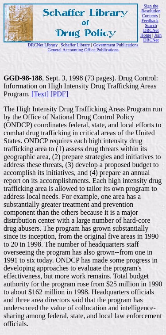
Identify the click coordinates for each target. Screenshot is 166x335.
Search (151, 25)
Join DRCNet (152, 37)
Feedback (150, 20)
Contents (150, 15)
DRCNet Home (149, 33)
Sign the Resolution (150, 8)
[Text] (40, 94)
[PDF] (59, 94)
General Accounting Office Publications (82, 49)
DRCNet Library (43, 44)
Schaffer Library (75, 44)
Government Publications (115, 44)
